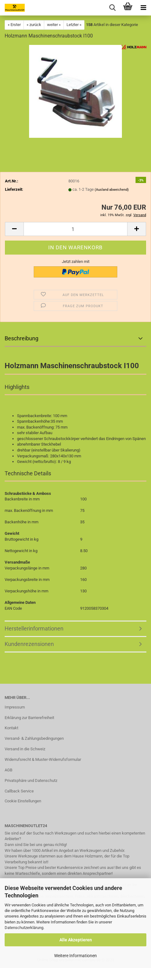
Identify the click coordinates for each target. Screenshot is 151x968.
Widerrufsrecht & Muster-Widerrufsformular (43, 759)
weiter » (54, 24)
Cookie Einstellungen (23, 801)
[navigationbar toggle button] (143, 7)
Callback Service (19, 791)
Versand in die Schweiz (25, 749)
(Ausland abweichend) (112, 190)
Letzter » (74, 24)
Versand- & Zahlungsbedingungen (34, 738)
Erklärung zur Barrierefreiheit (29, 717)
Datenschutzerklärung (24, 927)
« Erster (14, 24)
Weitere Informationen (75, 955)
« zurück (34, 24)
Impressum (15, 707)
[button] (14, 229)
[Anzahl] (75, 229)
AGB (8, 770)
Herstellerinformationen (34, 628)
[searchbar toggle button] (112, 7)
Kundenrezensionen (29, 644)
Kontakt (11, 728)
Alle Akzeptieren (75, 939)
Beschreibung (21, 338)
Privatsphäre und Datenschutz (31, 780)
